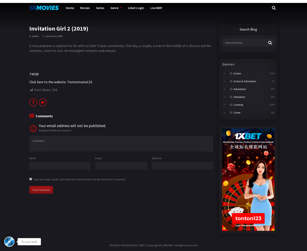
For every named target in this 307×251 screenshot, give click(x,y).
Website (157, 158)
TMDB (34, 74)
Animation (239, 97)
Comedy (238, 105)
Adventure (240, 89)
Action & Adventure (245, 81)
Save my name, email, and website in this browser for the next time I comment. (79, 179)
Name (32, 158)
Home (70, 8)
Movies (85, 8)
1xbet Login (136, 8)
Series (100, 8)
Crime (237, 112)
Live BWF (156, 8)
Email (98, 158)
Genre (114, 8)
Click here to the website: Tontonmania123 (60, 82)
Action (237, 73)
